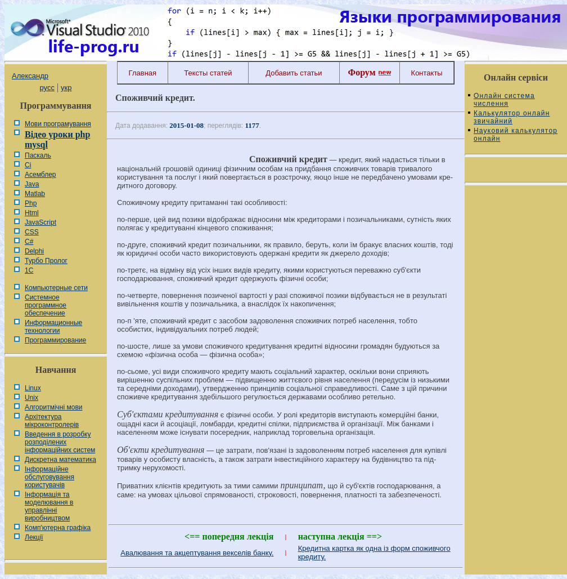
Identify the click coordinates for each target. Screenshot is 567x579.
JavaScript (40, 222)
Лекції (34, 537)
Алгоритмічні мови (53, 407)
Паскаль (38, 155)
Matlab (35, 194)
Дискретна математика (60, 460)
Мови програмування (58, 124)
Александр (30, 76)
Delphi (34, 251)
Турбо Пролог (46, 261)
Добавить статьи (294, 73)
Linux (33, 388)
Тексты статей (208, 73)
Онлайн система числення (504, 100)
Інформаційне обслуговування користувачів (49, 477)
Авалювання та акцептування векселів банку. (196, 553)
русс (46, 87)
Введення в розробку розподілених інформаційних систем (60, 442)
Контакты (427, 73)
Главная (142, 73)
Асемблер (40, 175)
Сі (28, 165)
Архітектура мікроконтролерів (52, 421)
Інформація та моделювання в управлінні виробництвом (49, 506)
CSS (32, 232)
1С (29, 270)
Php (31, 203)
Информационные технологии (53, 327)
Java (32, 184)
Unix (31, 398)
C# (29, 242)
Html (32, 213)
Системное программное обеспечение (45, 305)
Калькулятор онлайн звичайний (512, 117)
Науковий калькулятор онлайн (515, 134)
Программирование (55, 340)
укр (66, 87)
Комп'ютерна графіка (58, 528)
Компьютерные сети (56, 288)
